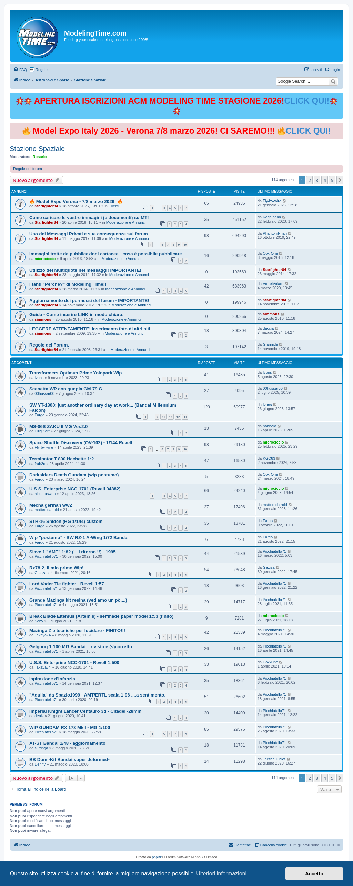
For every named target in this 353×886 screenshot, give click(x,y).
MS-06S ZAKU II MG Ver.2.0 (58, 426)
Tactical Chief (274, 759)
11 (170, 417)
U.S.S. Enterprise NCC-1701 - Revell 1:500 (74, 662)
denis (38, 716)
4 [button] (324, 180)
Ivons (38, 378)
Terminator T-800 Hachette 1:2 (61, 458)
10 (185, 244)
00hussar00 (44, 393)
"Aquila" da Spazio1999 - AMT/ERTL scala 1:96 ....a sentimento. (97, 695)
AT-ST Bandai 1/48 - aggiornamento (67, 743)
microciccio (45, 258)
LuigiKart (41, 431)
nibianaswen (45, 493)
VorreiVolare (273, 284)
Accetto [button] (314, 873)
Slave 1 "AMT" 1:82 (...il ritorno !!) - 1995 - (74, 551)
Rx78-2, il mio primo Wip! (56, 568)
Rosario (40, 157)
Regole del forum (27, 169)
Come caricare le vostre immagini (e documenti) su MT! (89, 217)
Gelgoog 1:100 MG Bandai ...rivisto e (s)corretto (80, 646)
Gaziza (40, 573)
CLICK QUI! (306, 100)
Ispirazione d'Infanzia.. (53, 678)
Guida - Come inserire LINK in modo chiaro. (76, 314)
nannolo (269, 426)
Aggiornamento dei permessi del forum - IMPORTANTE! (89, 300)
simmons (42, 319)
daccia (268, 328)
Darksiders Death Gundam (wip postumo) (74, 474)
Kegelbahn (272, 217)
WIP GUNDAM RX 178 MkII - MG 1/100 (69, 727)
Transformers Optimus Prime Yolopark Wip (75, 373)
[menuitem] (20, 70)
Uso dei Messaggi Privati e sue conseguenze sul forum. (89, 233)
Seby (38, 621)
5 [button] (332, 180)
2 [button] (309, 180)
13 (185, 417)
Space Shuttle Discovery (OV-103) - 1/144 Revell (80, 442)
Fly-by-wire (272, 201)
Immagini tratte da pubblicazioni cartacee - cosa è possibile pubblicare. (106, 253)
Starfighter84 (46, 206)
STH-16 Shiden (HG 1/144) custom (66, 521)
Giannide (270, 344)
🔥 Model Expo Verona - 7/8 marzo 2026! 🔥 (76, 201)
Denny (40, 764)
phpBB (157, 857)
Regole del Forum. (49, 345)
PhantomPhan (275, 233)
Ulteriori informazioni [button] (221, 873)
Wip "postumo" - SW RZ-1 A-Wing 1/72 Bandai (79, 537)
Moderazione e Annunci (126, 222)
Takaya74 (42, 635)
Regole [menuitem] (42, 70)
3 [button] (317, 180)
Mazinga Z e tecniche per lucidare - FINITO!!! (77, 630)
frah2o (39, 463)
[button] (339, 180)
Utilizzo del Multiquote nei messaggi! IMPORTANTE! (85, 270)
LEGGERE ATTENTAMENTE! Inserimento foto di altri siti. (90, 328)
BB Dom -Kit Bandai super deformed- (69, 759)
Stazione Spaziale (37, 149)
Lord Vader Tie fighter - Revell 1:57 (66, 583)
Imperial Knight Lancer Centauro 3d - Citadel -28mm (85, 711)
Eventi (114, 206)
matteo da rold (46, 510)
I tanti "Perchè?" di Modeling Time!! (67, 284)
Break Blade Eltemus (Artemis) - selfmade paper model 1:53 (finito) (101, 616)
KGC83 (269, 458)
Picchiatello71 (46, 556)
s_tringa (41, 748)
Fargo (39, 415)
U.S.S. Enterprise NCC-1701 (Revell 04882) (75, 488)
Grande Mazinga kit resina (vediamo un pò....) (78, 600)
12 (178, 417)
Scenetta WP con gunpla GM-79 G (65, 388)
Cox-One (270, 253)
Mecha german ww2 (50, 505)
